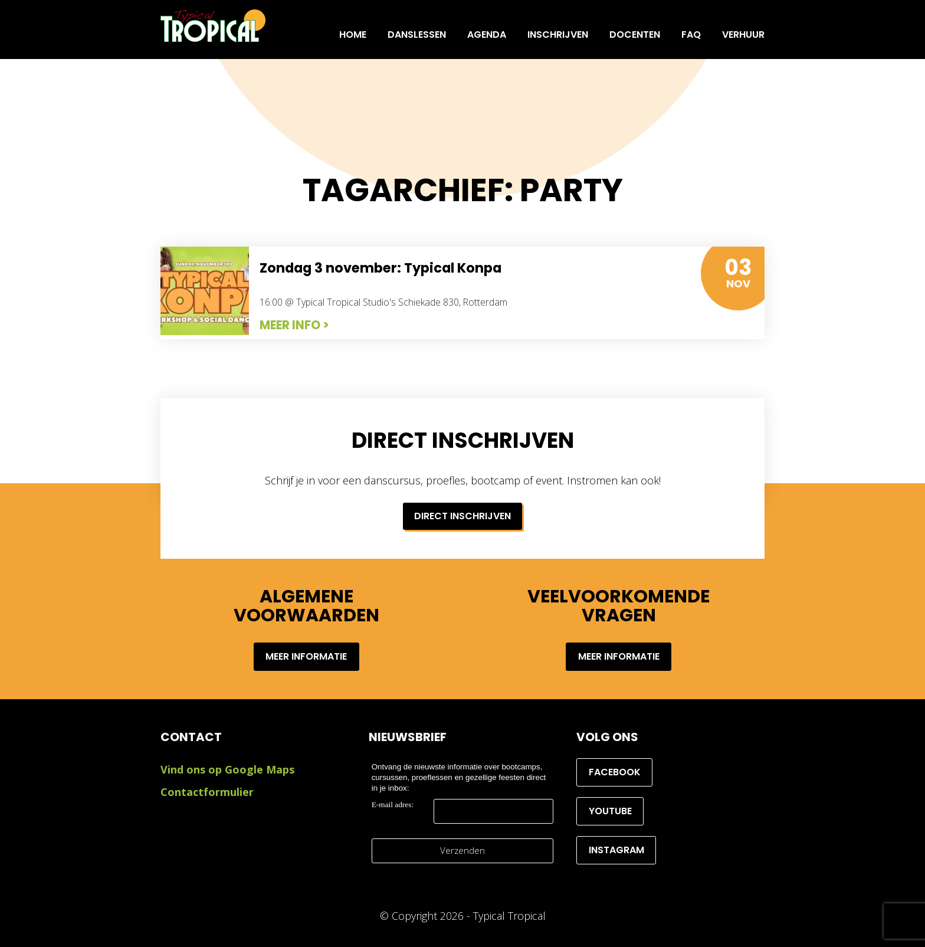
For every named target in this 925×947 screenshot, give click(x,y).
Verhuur (743, 34)
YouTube (610, 811)
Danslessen (417, 34)
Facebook (615, 772)
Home (352, 34)
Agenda (486, 34)
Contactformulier (207, 792)
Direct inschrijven (462, 516)
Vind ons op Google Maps (227, 769)
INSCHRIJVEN (557, 34)
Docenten (634, 34)
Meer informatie (306, 656)
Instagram (616, 850)
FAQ (691, 34)
